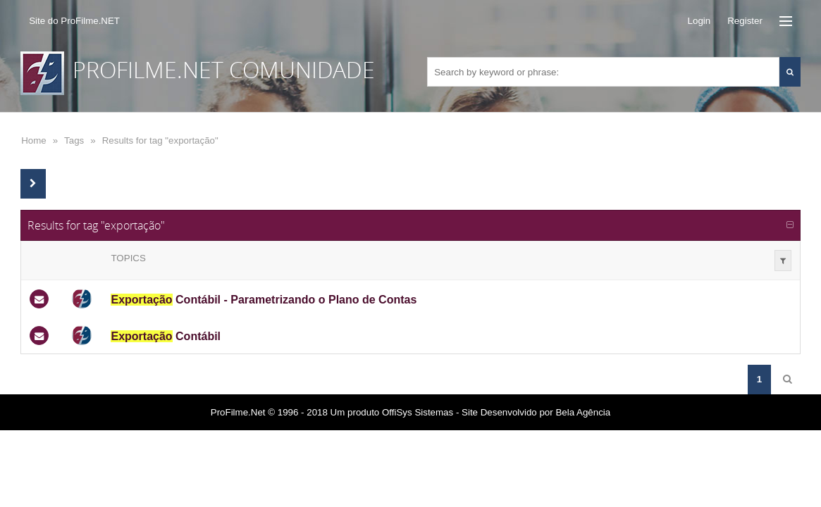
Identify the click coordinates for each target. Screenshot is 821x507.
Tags (74, 140)
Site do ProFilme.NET (74, 20)
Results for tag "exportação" (160, 140)
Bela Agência (582, 412)
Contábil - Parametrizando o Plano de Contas (263, 300)
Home (34, 140)
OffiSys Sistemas (417, 412)
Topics (128, 258)
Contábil (166, 336)
